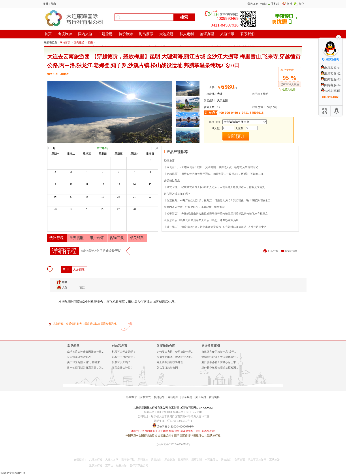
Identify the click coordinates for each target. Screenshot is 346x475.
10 (71, 184)
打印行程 (273, 251)
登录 (53, 3)
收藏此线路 (288, 89)
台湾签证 (239, 459)
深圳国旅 (142, 459)
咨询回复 (117, 238)
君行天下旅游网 (139, 465)
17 (71, 196)
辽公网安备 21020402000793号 (173, 444)
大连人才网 (111, 459)
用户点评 (97, 238)
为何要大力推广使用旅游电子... (175, 351)
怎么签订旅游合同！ (169, 367)
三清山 (109, 465)
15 (150, 184)
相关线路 (137, 238)
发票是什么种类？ (122, 367)
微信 (301, 3)
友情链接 (214, 397)
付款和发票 (119, 346)
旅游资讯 (183, 459)
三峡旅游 (274, 459)
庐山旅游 (169, 459)
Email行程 (291, 251)
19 (102, 196)
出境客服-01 (331, 68)
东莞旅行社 (211, 459)
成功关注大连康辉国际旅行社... (85, 351)
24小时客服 (330, 91)
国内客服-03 (331, 79)
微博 (290, 3)
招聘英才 (131, 397)
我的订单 (252, 3)
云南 (90, 42)
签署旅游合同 (166, 346)
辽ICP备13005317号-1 (179, 420)
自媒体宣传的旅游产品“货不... (218, 351)
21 (134, 196)
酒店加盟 (196, 459)
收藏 (263, 3)
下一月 (154, 148)
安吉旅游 (226, 459)
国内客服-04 (331, 85)
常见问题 (73, 346)
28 (134, 209)
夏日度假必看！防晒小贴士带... (219, 362)
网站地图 (173, 397)
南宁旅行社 (128, 459)
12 (102, 184)
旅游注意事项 (210, 346)
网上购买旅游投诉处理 (170, 362)
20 (118, 196)
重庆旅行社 (95, 465)
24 (71, 209)
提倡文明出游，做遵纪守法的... (175, 357)
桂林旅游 (121, 465)
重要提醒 (77, 238)
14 (134, 184)
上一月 (51, 148)
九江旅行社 (95, 459)
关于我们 (200, 397)
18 (87, 196)
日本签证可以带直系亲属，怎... (85, 367)
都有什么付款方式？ (124, 357)
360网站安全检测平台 (12, 473)
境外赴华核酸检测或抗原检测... (219, 367)
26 (102, 209)
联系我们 (186, 397)
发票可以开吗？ (121, 362)
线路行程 (56, 238)
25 (87, 209)
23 (55, 209)
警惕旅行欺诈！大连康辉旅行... (219, 357)
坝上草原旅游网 (257, 459)
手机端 (275, 3)
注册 (45, 3)
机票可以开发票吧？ (124, 351)
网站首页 (65, 42)
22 (150, 196)
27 (118, 209)
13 (118, 184)
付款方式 (145, 397)
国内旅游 (79, 42)
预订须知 (159, 397)
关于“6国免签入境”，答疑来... (84, 362)
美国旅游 (156, 459)
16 (55, 196)
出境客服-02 (331, 73)
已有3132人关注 (289, 84)
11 (87, 184)
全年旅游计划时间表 (79, 357)
